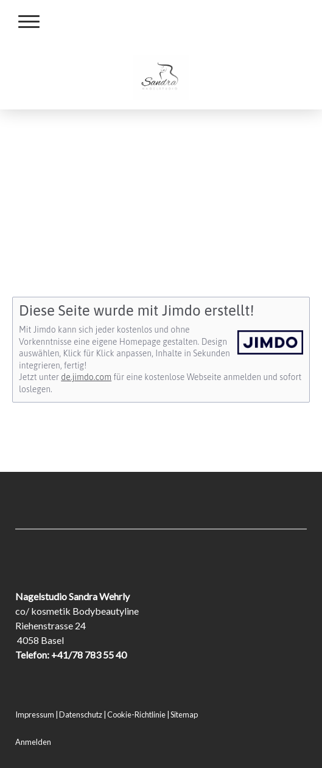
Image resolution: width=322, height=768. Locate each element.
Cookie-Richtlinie (136, 714)
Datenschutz (80, 714)
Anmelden (33, 742)
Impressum (34, 714)
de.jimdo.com (86, 377)
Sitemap (184, 714)
